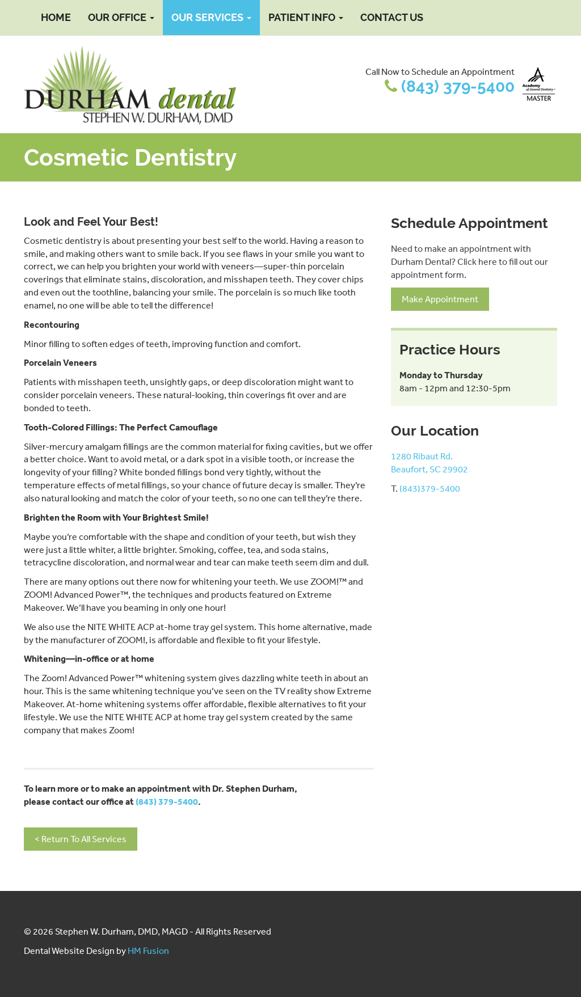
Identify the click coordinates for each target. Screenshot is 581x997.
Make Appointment (440, 299)
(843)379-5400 (429, 488)
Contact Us (391, 17)
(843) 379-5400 (458, 86)
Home (56, 17)
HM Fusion (148, 950)
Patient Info (305, 17)
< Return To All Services (81, 838)
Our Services (211, 17)
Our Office (121, 17)
